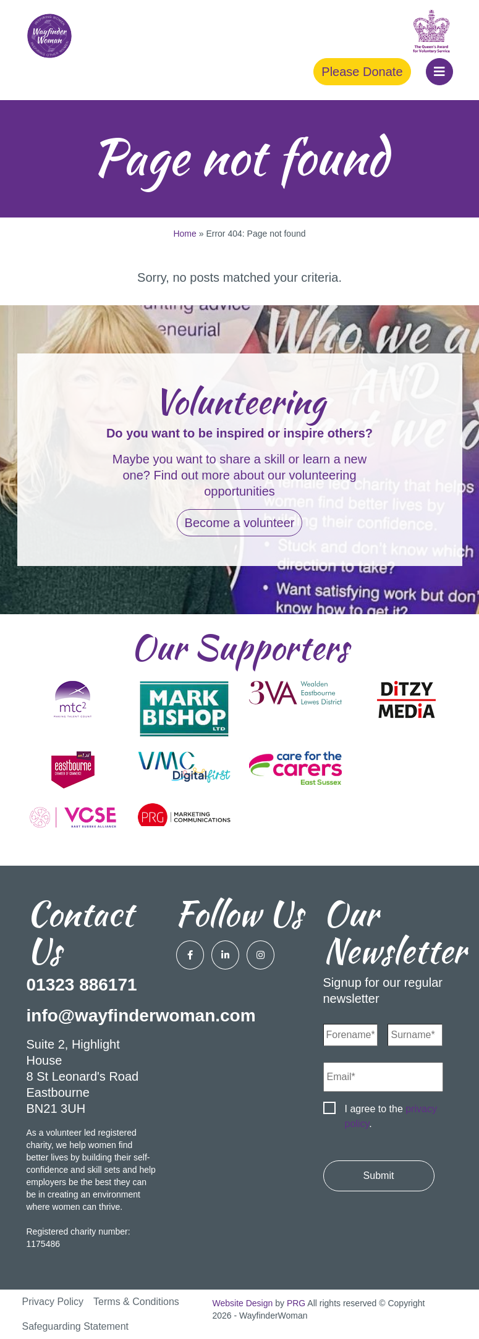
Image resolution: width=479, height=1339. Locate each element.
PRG (296, 1303)
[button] (439, 71)
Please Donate (361, 71)
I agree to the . (391, 1116)
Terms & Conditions (136, 1301)
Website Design (243, 1303)
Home (184, 234)
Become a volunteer (240, 523)
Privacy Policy (53, 1301)
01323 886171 (82, 984)
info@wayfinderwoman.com (141, 1015)
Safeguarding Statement (75, 1326)
